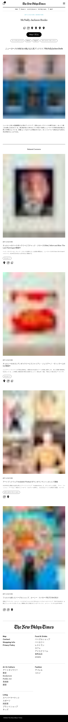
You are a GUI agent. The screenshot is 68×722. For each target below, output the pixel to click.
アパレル (38, 669)
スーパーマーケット (11, 697)
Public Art (7, 678)
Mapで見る (34, 34)
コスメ (38, 672)
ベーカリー (39, 642)
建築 (5, 684)
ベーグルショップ (42, 639)
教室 (5, 672)
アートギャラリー (10, 669)
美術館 (5, 681)
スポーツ (6, 700)
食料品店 (38, 653)
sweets (38, 656)
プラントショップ (10, 706)
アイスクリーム (41, 651)
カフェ (38, 648)
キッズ (5, 709)
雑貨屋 (5, 703)
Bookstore (7, 675)
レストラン (39, 645)
